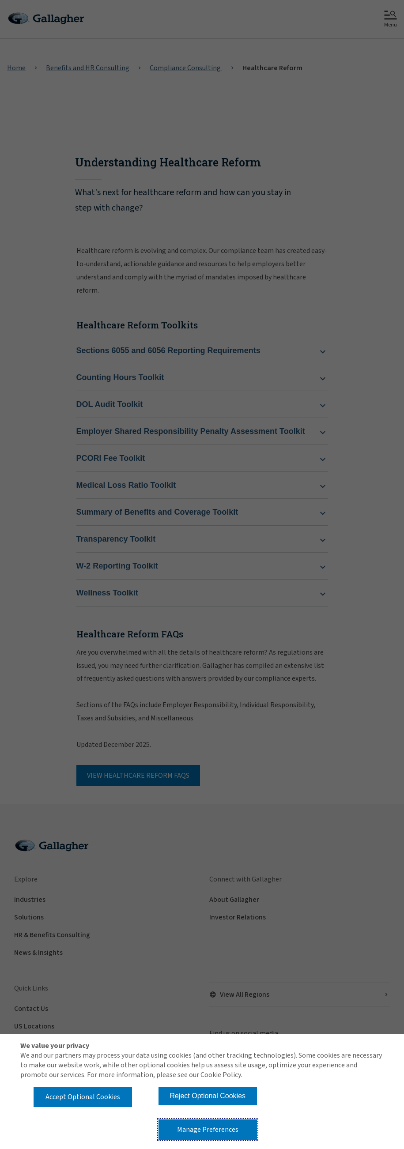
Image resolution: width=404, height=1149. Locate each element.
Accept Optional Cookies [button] (82, 1097)
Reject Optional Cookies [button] (207, 1096)
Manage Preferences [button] (207, 1129)
